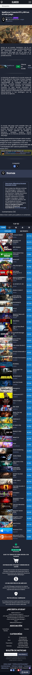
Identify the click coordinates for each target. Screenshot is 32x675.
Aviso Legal (7, 664)
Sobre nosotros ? (16, 612)
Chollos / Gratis (23, 642)
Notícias (16, 17)
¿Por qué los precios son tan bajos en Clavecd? (16, 616)
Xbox (9, 640)
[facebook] (14, 166)
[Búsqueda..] (16, 6)
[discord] (11, 670)
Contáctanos (5, 666)
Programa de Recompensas (23, 638)
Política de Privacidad (20, 664)
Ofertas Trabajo (17, 666)
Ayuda (25, 672)
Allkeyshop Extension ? (16, 622)
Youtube (26, 629)
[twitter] (17, 166)
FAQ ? (16, 621)
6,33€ (30, 68)
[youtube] (18, 670)
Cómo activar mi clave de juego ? (16, 619)
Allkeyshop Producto (23, 647)
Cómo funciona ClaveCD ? (16, 614)
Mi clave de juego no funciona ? (16, 617)
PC (9, 637)
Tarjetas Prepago (23, 640)
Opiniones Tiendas (23, 644)
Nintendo (9, 646)
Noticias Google (20, 208)
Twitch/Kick (5, 629)
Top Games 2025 (23, 645)
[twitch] (30, 668)
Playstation (9, 643)
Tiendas (5, 631)
